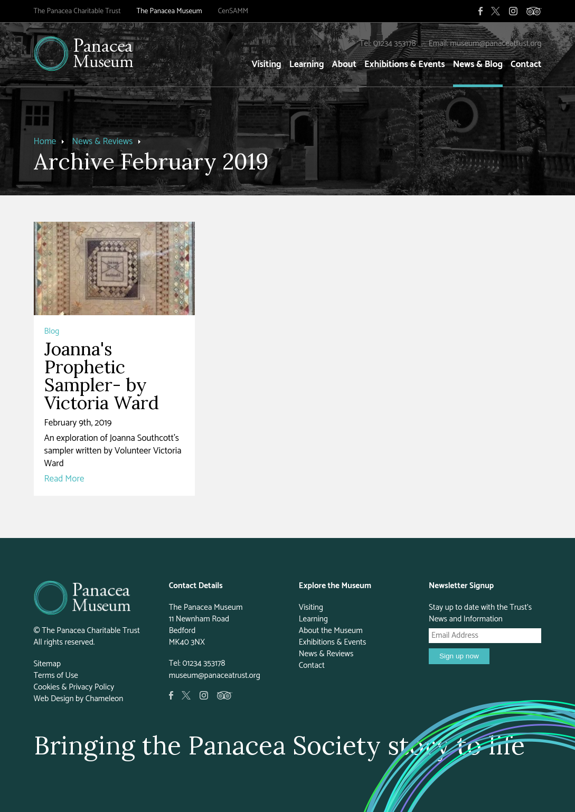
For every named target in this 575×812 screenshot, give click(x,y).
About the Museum (331, 630)
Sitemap (47, 664)
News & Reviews (102, 141)
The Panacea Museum (169, 11)
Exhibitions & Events (404, 64)
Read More (64, 478)
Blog (52, 331)
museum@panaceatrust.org (495, 43)
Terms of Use (56, 675)
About (344, 64)
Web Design (54, 698)
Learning (306, 64)
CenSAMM (233, 11)
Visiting (266, 64)
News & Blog (478, 64)
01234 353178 (394, 43)
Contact (526, 64)
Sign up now (459, 656)
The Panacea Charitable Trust (77, 11)
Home (45, 141)
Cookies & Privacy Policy (74, 687)
